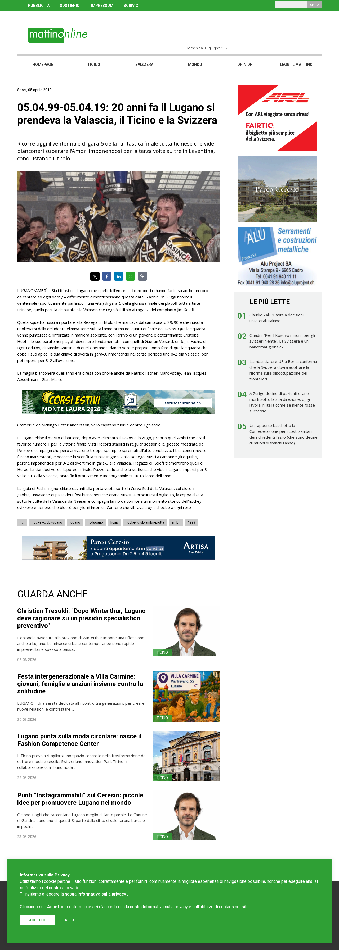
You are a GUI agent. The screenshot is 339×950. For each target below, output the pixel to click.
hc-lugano (95, 522)
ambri (176, 522)
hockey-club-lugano (47, 522)
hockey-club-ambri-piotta (145, 522)
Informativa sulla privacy (102, 894)
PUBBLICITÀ (39, 5)
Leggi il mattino (296, 64)
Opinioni (245, 64)
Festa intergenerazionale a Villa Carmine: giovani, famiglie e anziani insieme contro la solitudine (80, 684)
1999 (191, 522)
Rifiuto (72, 920)
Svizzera (144, 64)
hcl (22, 522)
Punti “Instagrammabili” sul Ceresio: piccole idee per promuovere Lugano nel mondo (80, 799)
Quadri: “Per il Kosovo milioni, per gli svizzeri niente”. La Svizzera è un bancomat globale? (282, 341)
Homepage (43, 64)
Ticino (93, 64)
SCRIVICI (131, 5)
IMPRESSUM (102, 5)
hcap (114, 522)
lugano (75, 522)
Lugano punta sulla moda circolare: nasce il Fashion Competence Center (79, 740)
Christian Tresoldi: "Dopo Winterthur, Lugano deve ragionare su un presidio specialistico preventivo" (81, 618)
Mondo (195, 64)
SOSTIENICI (70, 5)
